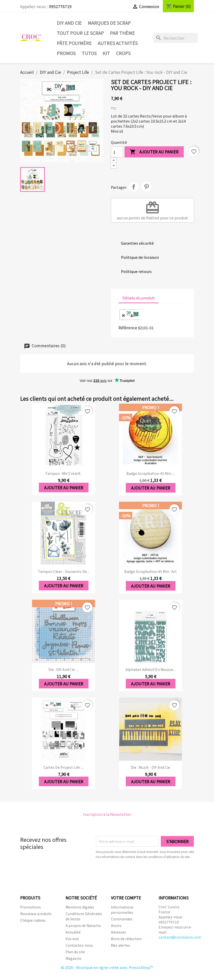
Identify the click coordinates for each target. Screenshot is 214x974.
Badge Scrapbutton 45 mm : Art (150, 571)
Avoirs (116, 925)
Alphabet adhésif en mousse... (150, 669)
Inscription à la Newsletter (107, 814)
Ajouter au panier (154, 152)
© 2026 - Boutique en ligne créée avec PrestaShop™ (107, 967)
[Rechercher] (176, 38)
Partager (134, 187)
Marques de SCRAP (109, 22)
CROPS (123, 53)
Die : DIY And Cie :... (63, 669)
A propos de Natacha (83, 925)
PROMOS (66, 53)
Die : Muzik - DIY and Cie (150, 767)
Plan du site (75, 951)
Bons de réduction (126, 938)
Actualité (73, 932)
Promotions (30, 907)
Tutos (89, 53)
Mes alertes (120, 945)
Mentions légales (80, 907)
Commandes (122, 918)
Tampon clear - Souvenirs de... (63, 571)
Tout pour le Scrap (80, 33)
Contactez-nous (79, 945)
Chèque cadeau (32, 920)
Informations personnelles (122, 910)
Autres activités (118, 43)
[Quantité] (117, 151)
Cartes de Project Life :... (63, 767)
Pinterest (146, 187)
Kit (106, 53)
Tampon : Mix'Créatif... (63, 473)
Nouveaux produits (36, 913)
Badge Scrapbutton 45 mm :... (150, 473)
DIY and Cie (69, 22)
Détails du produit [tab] (138, 297)
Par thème (122, 33)
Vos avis (72, 938)
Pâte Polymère (74, 43)
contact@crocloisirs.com (180, 937)
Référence (127, 327)
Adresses (118, 932)
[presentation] (138, 873)
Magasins (73, 958)
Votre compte (126, 898)
